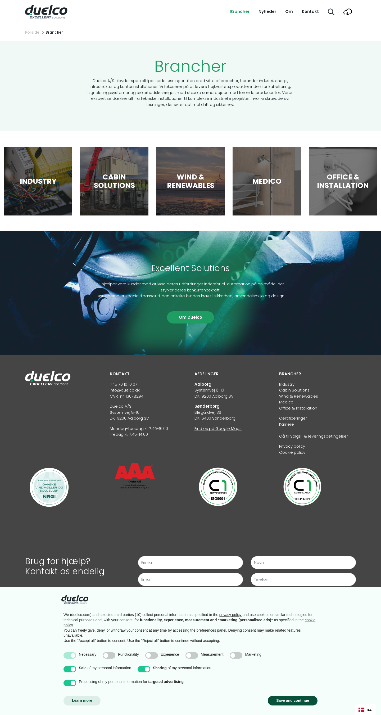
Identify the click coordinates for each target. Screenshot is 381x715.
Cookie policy (292, 452)
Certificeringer (293, 418)
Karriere (286, 424)
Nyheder (267, 11)
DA (365, 709)
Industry (286, 384)
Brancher (240, 11)
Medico (286, 402)
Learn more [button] (82, 700)
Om (289, 11)
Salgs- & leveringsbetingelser (319, 436)
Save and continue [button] (292, 700)
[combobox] (365, 709)
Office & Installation (298, 408)
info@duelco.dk (125, 390)
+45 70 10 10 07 (123, 384)
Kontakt (310, 11)
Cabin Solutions (294, 390)
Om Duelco (190, 317)
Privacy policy (292, 446)
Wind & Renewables (298, 396)
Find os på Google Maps (218, 428)
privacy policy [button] (230, 615)
